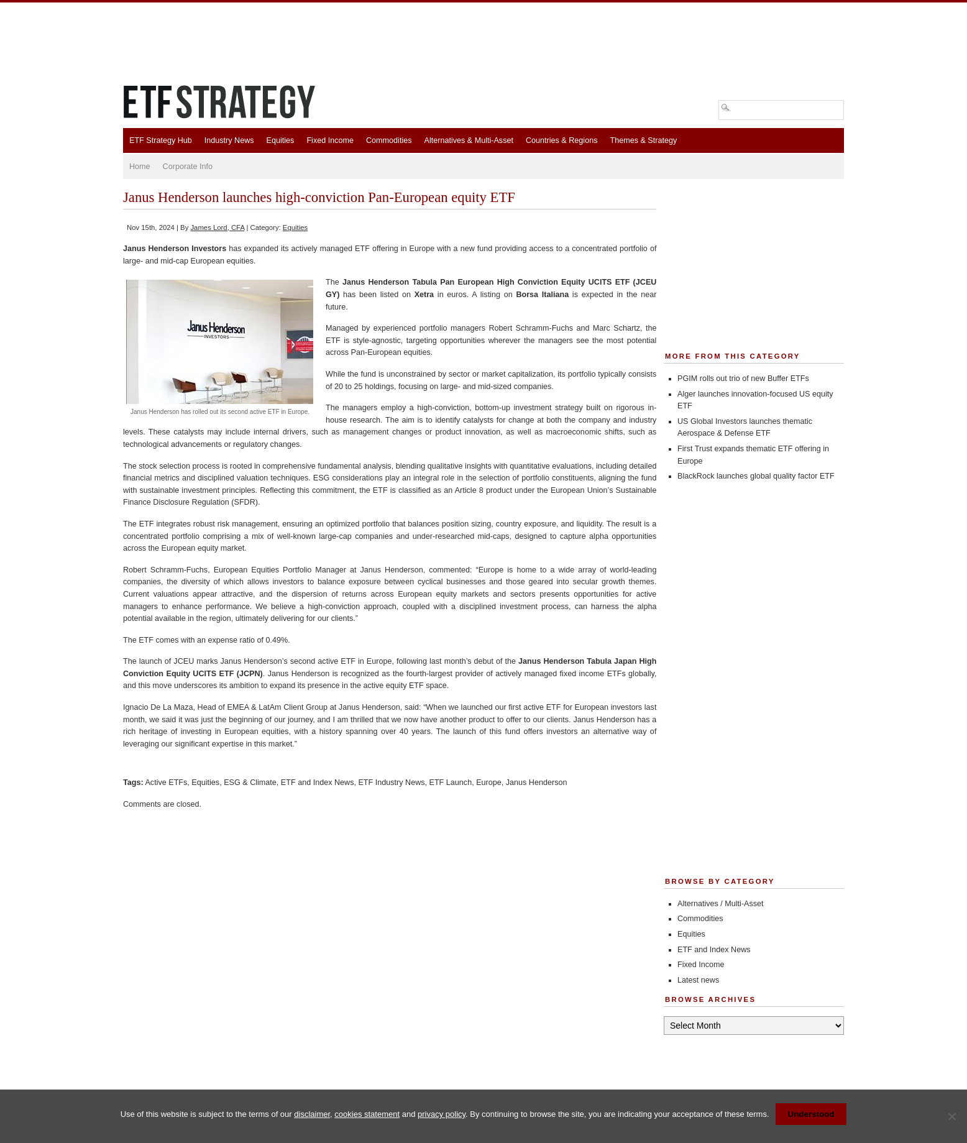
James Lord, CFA (217, 227)
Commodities (388, 140)
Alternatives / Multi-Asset (720, 903)
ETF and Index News (317, 782)
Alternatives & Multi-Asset (468, 140)
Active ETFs (166, 782)
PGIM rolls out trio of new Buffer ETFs (743, 378)
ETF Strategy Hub (160, 140)
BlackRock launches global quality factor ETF (756, 476)
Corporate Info (188, 166)
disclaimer (312, 1114)
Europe (489, 782)
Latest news (698, 980)
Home (139, 166)
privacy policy (441, 1114)
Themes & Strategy (643, 140)
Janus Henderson (536, 782)
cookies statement (367, 1114)
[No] (951, 1116)
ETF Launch (450, 782)
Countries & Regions (562, 140)
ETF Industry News (391, 782)
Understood (811, 1114)
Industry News (229, 140)
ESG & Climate (250, 782)
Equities (281, 140)
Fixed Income (330, 140)
